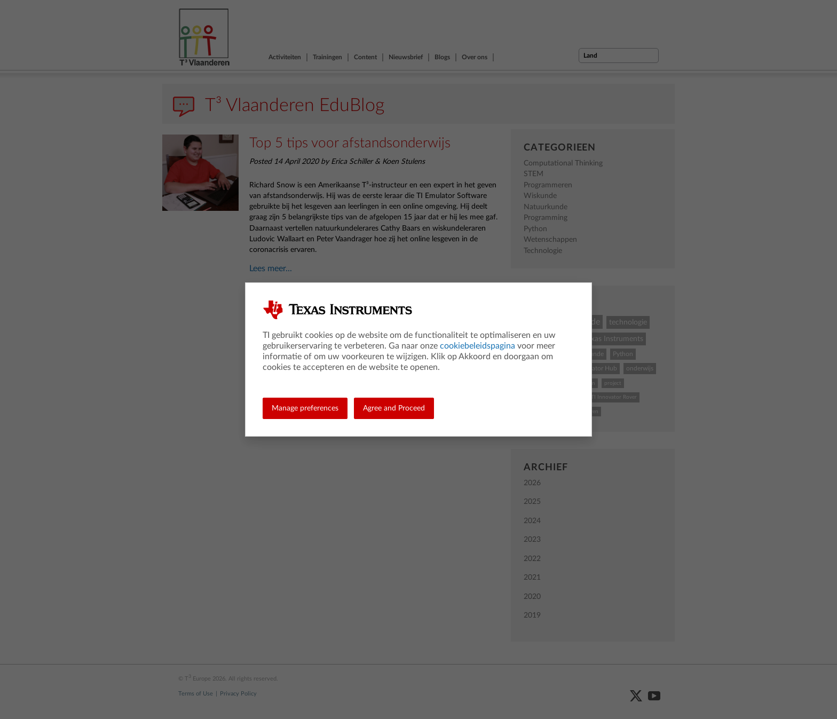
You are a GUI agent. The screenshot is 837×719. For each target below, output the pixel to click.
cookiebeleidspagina (477, 346)
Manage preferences (305, 408)
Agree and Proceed (394, 408)
